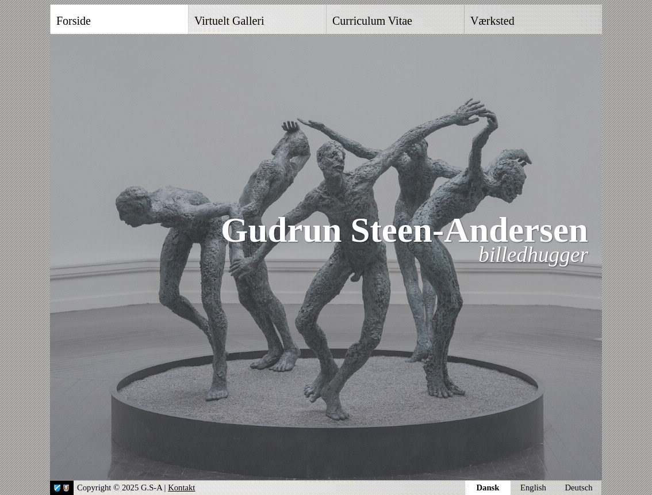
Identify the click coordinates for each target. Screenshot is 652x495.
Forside (73, 20)
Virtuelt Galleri (229, 20)
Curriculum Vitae (372, 20)
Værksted (492, 20)
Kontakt (181, 487)
